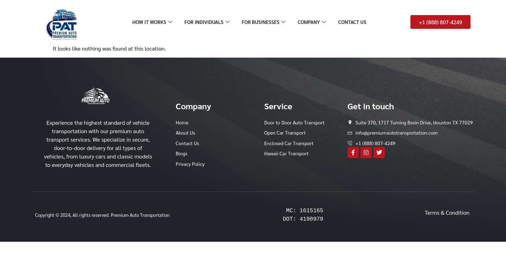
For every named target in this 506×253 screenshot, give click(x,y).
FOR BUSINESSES (265, 22)
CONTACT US (356, 22)
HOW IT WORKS (149, 22)
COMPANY (315, 22)
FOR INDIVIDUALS (206, 22)
